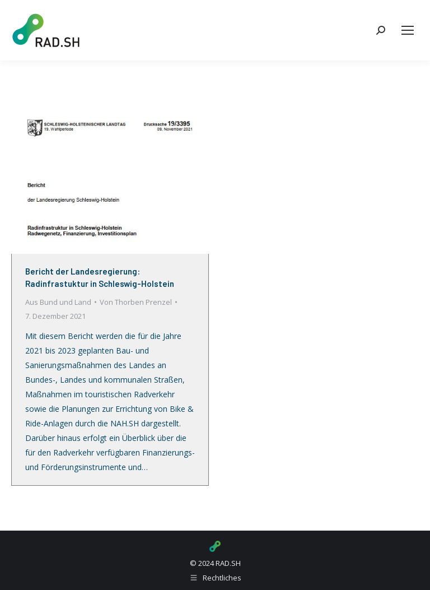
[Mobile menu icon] (407, 30)
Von (136, 302)
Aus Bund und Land (58, 302)
